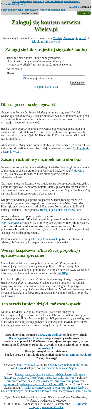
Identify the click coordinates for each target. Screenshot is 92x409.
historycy (9, 377)
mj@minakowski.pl (49, 239)
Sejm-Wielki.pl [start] (13, 4)
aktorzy (50, 374)
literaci (19, 374)
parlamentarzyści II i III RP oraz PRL (41, 384)
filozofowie (36, 377)
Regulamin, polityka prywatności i (58, 405)
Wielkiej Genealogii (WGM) (70, 38)
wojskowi (22, 377)
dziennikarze (64, 374)
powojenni (78, 381)
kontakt (86, 7)
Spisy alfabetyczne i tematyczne (20, 9)
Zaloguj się (75, 7)
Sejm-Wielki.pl (26, 364)
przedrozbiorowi (16, 381)
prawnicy (70, 377)
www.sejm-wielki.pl (50, 334)
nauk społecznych (34, 387)
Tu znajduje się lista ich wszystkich (61, 209)
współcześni (11, 384)
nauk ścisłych (79, 387)
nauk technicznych (12, 391)
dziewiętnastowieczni (40, 381)
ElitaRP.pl (62, 273)
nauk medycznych (63, 391)
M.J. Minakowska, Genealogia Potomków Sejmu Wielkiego (46, 1)
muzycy (40, 374)
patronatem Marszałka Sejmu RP (61, 368)
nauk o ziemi (83, 391)
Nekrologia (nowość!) (52, 9)
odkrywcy (79, 374)
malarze (29, 374)
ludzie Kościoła (54, 377)
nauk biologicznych (58, 387)
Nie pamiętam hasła (46, 86)
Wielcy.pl (47, 348)
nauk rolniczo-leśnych (38, 391)
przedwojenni (63, 381)
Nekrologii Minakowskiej (46, 41)
